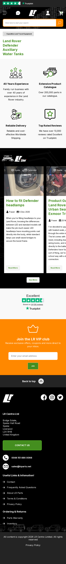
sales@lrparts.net (17, 466)
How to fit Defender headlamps (22, 203)
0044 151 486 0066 (17, 458)
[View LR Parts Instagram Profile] (52, 397)
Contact (11, 482)
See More (33, 280)
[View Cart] (61, 13)
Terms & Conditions (17, 498)
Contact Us (22, 445)
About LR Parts (15, 493)
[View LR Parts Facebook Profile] (44, 397)
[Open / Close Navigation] (5, 13)
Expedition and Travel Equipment (19, 34)
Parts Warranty (15, 518)
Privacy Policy (14, 504)
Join (33, 366)
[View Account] (48, 13)
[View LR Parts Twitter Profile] (60, 397)
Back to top (33, 381)
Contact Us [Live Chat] (18, 13)
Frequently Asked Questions (21, 487)
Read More (13, 268)
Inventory (12, 523)
